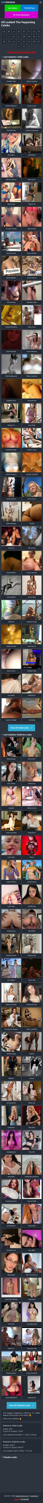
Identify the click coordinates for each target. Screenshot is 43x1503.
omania (8, 2)
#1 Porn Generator (21, 15)
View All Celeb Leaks (21, 728)
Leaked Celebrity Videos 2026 (21, 52)
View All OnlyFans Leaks (21, 1405)
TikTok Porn (29, 8)
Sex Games (12, 8)
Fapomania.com (22, 1496)
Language (25, 1499)
